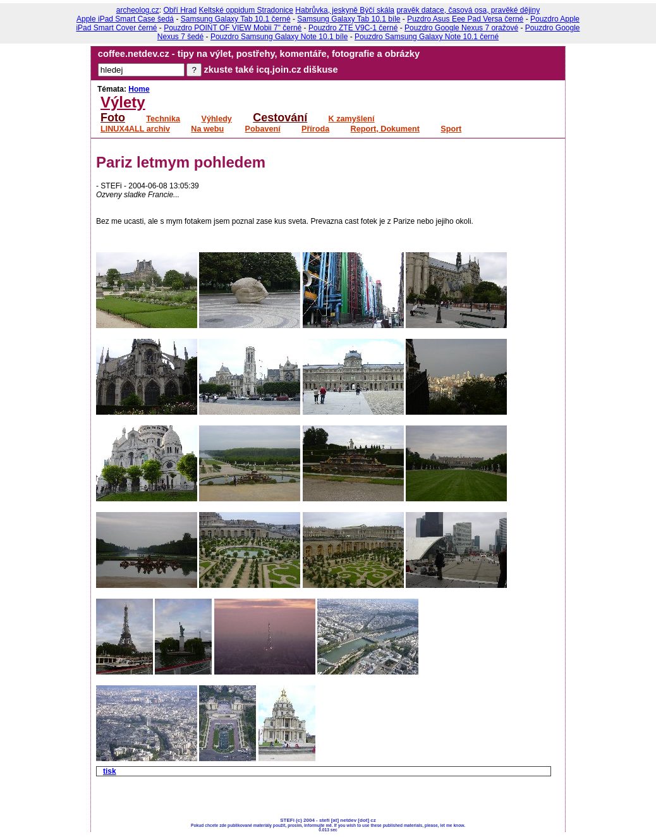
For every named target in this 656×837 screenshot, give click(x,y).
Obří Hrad (180, 10)
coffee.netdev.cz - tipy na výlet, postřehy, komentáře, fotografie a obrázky (259, 54)
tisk (109, 771)
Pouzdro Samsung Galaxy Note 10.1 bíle (279, 36)
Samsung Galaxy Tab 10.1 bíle (348, 19)
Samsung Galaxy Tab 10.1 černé (236, 19)
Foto (112, 117)
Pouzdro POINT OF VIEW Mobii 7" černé (232, 27)
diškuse (320, 69)
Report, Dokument (385, 129)
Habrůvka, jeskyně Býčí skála (344, 10)
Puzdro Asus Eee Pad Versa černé (465, 19)
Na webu (207, 129)
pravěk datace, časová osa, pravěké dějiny (468, 10)
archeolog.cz (137, 10)
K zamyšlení (352, 118)
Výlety (122, 102)
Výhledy (216, 118)
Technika (163, 118)
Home (138, 89)
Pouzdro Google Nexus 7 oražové (461, 27)
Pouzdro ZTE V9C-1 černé (353, 27)
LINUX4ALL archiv (135, 129)
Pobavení (263, 129)
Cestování (280, 117)
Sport (450, 129)
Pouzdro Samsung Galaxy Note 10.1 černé (427, 36)
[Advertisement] (244, 798)
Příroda (315, 129)
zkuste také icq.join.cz (252, 69)
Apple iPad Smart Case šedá (125, 19)
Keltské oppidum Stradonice (246, 10)
